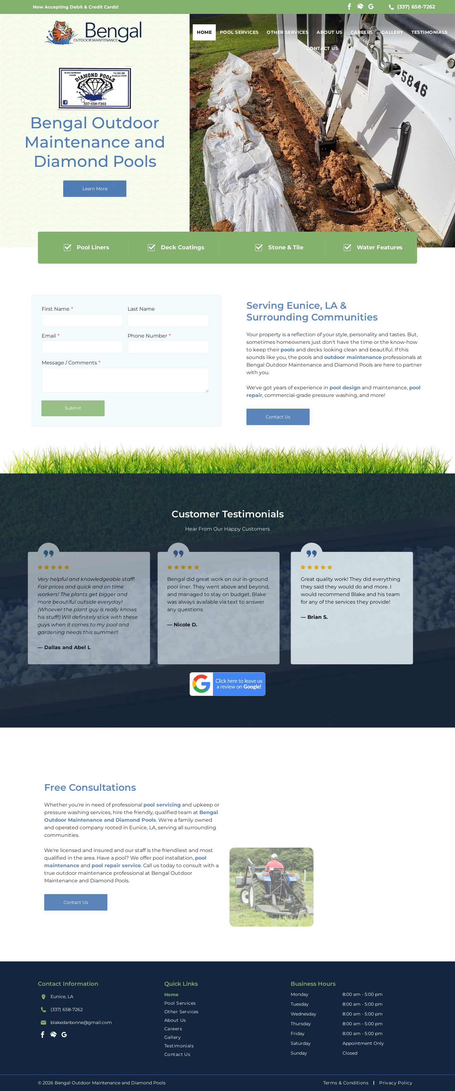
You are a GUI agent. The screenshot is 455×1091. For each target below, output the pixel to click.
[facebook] (349, 7)
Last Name (124, 309)
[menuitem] (204, 32)
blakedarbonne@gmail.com (81, 1022)
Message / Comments (53, 363)
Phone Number (131, 336)
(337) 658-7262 (416, 7)
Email (32, 336)
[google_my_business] (371, 7)
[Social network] (360, 7)
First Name (39, 309)
